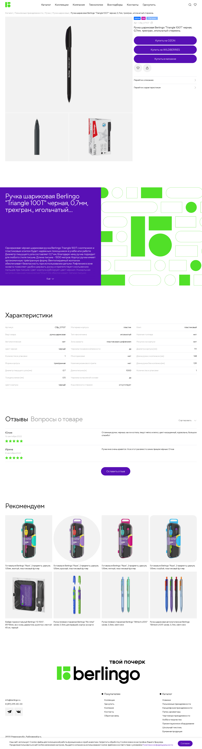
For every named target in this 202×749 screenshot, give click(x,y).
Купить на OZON (165, 40)
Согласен (185, 743)
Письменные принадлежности (29, 13)
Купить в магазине (165, 58)
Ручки (48, 13)
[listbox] (188, 420)
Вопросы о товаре (56, 419)
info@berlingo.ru (12, 700)
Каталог (9, 13)
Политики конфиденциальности (157, 745)
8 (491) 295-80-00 (14, 704)
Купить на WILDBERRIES (165, 49)
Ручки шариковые (60, 13)
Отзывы (16, 419)
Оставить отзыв (115, 471)
